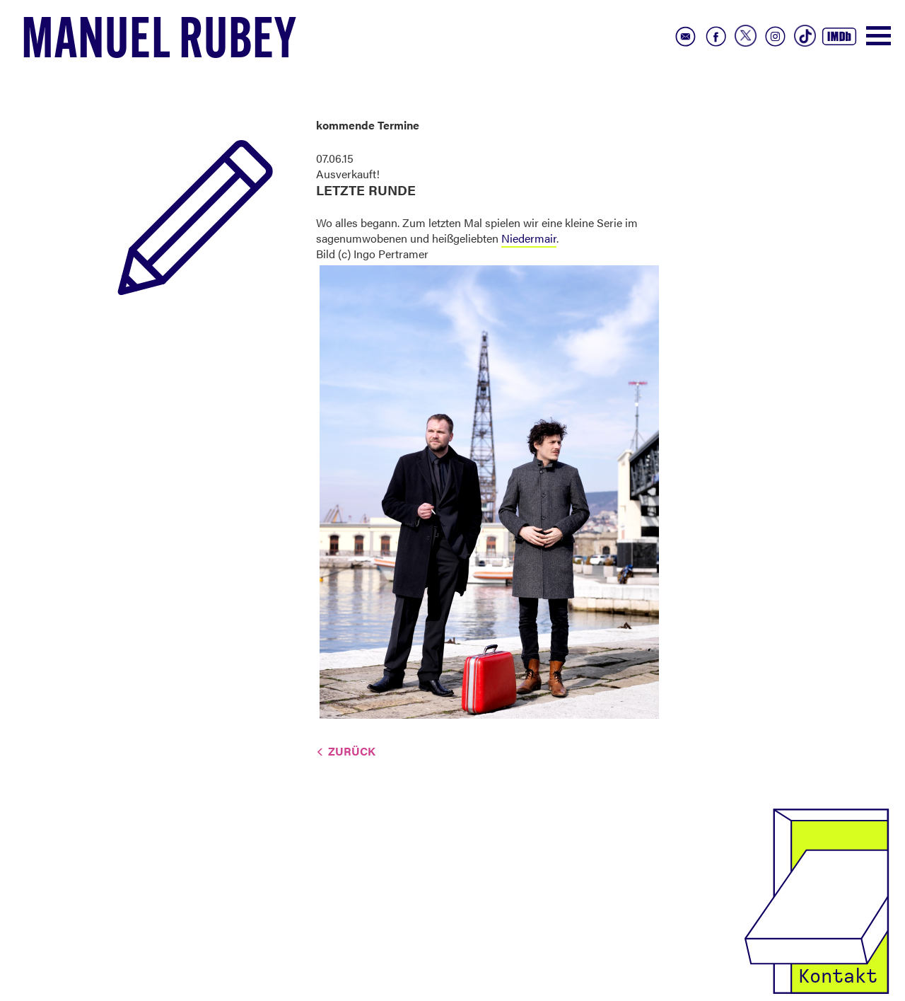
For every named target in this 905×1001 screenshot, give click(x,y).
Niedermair (528, 238)
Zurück (351, 751)
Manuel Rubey (159, 43)
